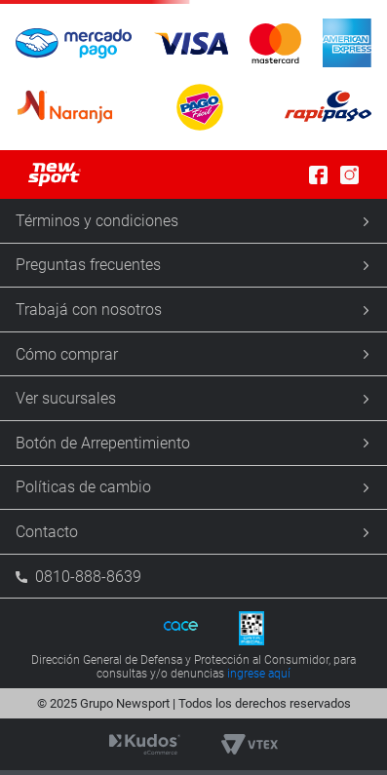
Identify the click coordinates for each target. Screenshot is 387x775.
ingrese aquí (258, 673)
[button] (193, 75)
